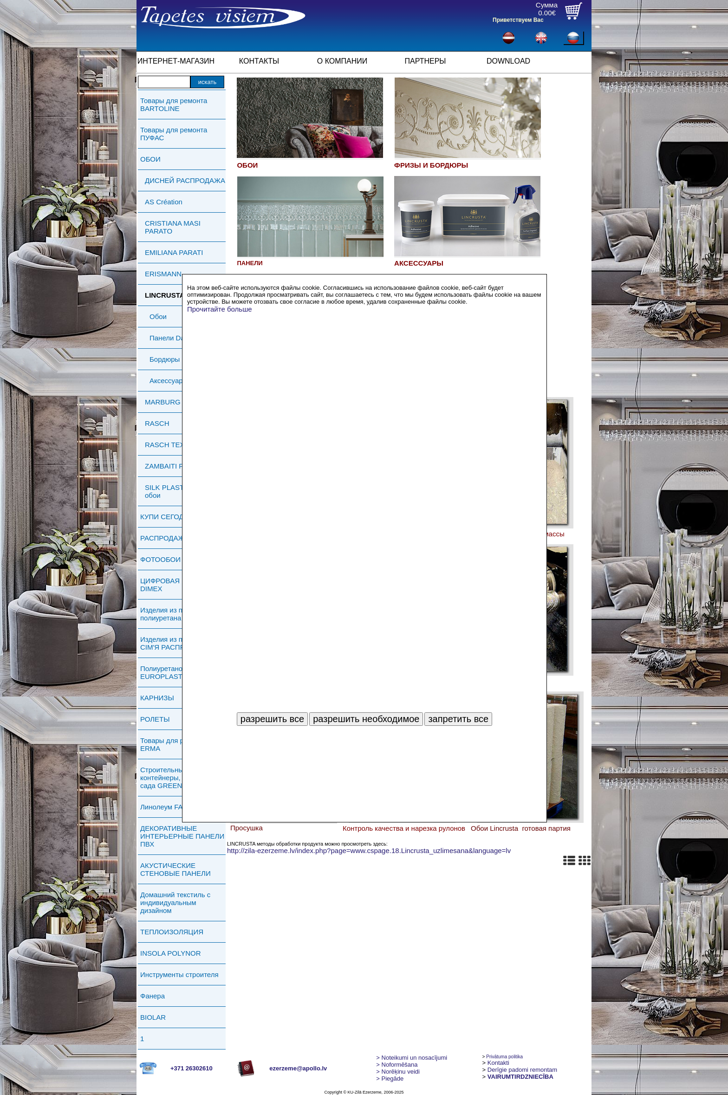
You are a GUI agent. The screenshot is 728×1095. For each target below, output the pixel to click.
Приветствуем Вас (518, 20)
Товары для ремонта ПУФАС (173, 134)
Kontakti (498, 1062)
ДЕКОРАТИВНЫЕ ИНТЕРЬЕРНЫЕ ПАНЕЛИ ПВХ (182, 836)
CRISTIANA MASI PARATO (173, 227)
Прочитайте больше (219, 309)
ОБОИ (150, 159)
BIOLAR (153, 1017)
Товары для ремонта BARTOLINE (173, 104)
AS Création (163, 202)
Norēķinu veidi (398, 1071)
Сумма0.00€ (547, 9)
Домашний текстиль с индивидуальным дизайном (175, 902)
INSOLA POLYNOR (170, 953)
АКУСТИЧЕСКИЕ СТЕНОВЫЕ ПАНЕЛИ (175, 869)
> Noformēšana (396, 1064)
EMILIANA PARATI (174, 252)
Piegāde (389, 1078)
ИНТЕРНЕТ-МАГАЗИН (175, 61)
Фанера (152, 996)
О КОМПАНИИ (342, 61)
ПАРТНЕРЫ (425, 61)
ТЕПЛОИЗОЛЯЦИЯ (171, 932)
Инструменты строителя (179, 974)
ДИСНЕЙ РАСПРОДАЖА (185, 180)
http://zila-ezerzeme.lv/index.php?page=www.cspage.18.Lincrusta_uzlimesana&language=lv (369, 850)
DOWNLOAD (508, 61)
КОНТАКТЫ (259, 61)
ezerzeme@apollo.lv (298, 1068)
